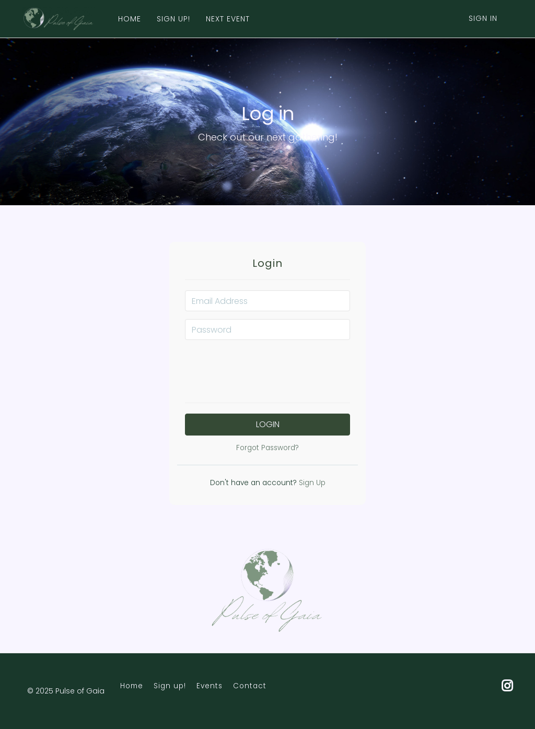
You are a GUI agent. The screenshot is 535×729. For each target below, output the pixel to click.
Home (131, 686)
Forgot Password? (267, 448)
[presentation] (267, 368)
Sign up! (170, 686)
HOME (129, 19)
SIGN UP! (173, 19)
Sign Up (311, 483)
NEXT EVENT (228, 19)
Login (268, 424)
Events (209, 686)
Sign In (483, 18)
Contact (249, 686)
